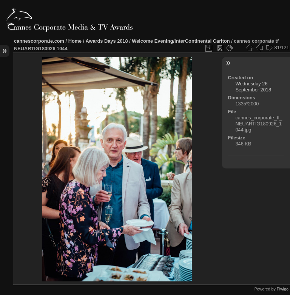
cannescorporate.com (39, 41)
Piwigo (282, 289)
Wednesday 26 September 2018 (253, 87)
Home (75, 41)
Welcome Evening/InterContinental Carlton (181, 41)
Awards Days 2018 (106, 41)
